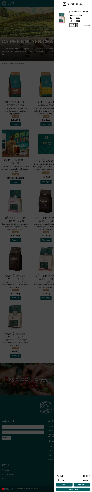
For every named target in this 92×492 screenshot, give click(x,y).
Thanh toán (73, 489)
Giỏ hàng (81, 485)
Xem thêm (64, 485)
